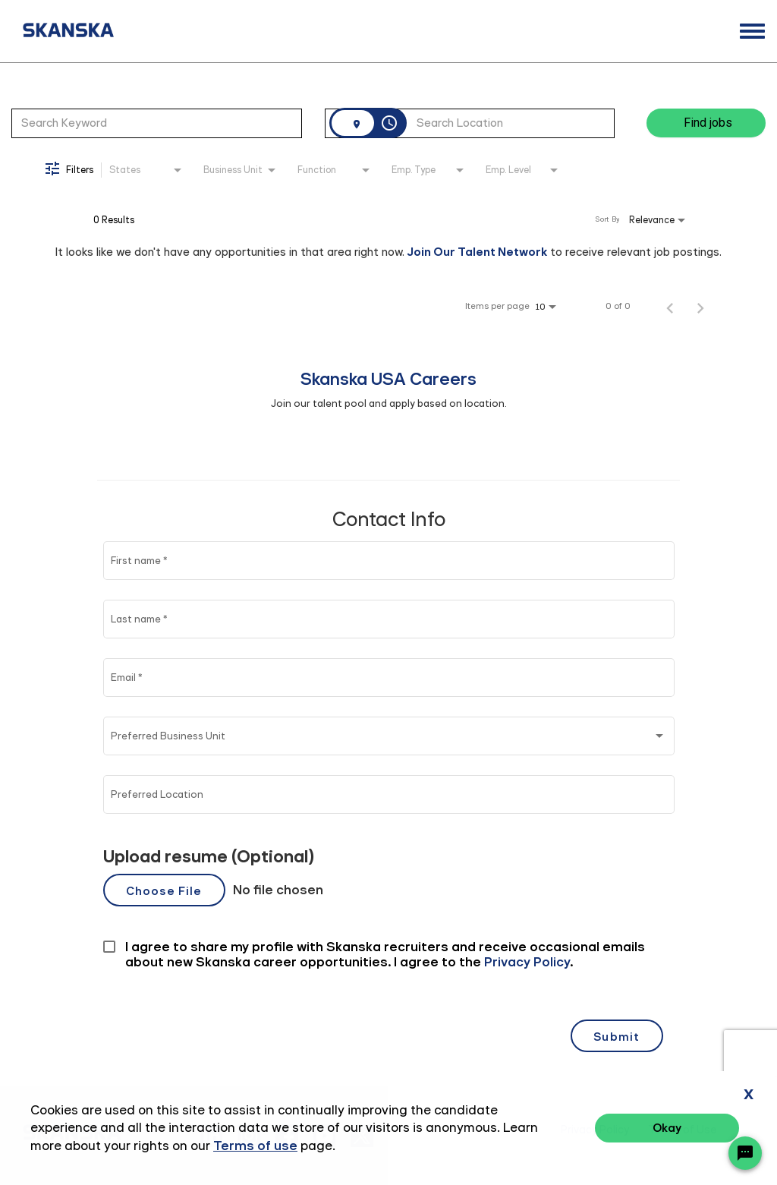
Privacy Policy (595, 1130)
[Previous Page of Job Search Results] (670, 306)
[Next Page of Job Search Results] (700, 306)
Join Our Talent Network (477, 251)
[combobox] (156, 123)
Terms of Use (682, 1130)
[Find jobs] (706, 123)
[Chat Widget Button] (745, 1153)
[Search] (706, 123)
